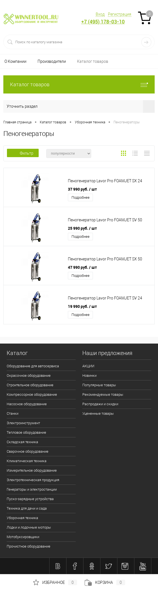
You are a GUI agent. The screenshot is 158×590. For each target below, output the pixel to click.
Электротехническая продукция (33, 480)
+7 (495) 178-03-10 (103, 22)
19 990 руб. (82, 306)
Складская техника (22, 442)
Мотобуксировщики (23, 537)
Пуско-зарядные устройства (30, 499)
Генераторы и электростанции (32, 489)
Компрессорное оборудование (32, 394)
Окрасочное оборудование (29, 375)
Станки (12, 413)
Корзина (105, 582)
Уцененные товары (98, 413)
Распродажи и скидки (100, 404)
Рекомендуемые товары (102, 394)
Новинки (89, 375)
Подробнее (80, 197)
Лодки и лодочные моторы (29, 527)
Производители (52, 61)
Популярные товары (99, 385)
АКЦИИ (88, 366)
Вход (100, 14)
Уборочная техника (22, 518)
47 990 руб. (82, 267)
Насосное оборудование (27, 404)
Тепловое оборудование (26, 432)
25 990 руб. (82, 228)
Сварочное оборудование (27, 451)
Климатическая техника (26, 461)
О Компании (15, 61)
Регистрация (119, 14)
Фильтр (22, 153)
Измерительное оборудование (32, 470)
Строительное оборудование (30, 385)
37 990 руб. (82, 189)
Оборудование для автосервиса (33, 366)
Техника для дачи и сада (27, 508)
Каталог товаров (92, 61)
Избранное (55, 582)
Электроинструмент (23, 423)
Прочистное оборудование (28, 546)
